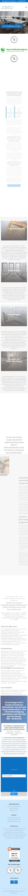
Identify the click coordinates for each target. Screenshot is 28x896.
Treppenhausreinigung (16, 229)
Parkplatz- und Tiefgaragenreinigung (14, 360)
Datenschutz (14, 893)
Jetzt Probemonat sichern (11, 26)
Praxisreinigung (14, 315)
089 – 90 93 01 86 (14, 720)
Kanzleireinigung (14, 270)
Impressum (21, 891)
